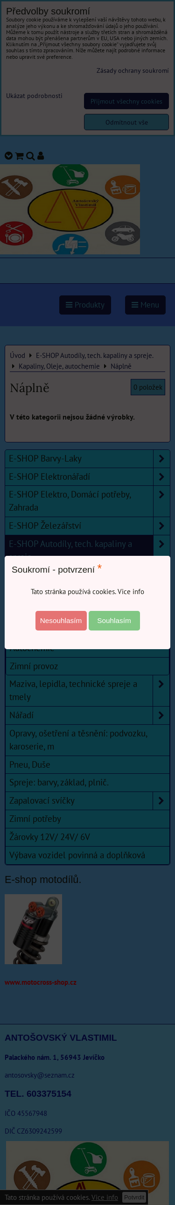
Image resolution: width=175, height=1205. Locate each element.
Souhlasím (114, 620)
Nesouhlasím (61, 620)
